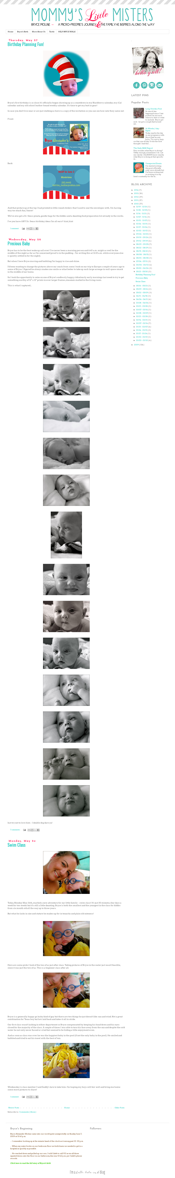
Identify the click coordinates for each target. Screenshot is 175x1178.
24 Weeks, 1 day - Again (152, 129)
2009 (136, 345)
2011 (136, 200)
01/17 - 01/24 (142, 333)
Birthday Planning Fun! (26, 44)
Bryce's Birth (22, 32)
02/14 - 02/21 (142, 320)
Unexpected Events (153, 163)
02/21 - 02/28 (142, 316)
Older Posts (119, 1108)
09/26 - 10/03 (142, 234)
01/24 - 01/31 (142, 330)
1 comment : (15, 228)
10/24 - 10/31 (142, 224)
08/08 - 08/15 (142, 254)
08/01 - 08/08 (142, 258)
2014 (136, 190)
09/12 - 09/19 (142, 241)
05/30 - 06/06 (142, 268)
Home (10, 32)
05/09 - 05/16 (142, 289)
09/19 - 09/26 (142, 237)
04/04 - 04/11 (142, 299)
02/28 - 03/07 (142, 313)
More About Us (38, 32)
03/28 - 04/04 (142, 303)
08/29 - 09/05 (142, 244)
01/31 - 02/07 (142, 327)
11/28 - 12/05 (141, 210)
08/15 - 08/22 (142, 251)
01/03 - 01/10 (142, 340)
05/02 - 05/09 (142, 292)
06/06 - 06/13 (142, 265)
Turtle (51, 32)
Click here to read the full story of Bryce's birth (30, 1163)
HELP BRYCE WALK (67, 32)
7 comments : (15, 830)
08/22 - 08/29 (142, 248)
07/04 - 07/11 (142, 261)
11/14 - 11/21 (141, 213)
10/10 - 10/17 (142, 230)
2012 (136, 197)
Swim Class (17, 844)
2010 (136, 204)
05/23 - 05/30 (142, 271)
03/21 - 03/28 (142, 306)
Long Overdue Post (153, 109)
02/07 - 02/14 (142, 323)
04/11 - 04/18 (142, 296)
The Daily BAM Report (143, 148)
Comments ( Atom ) (27, 1112)
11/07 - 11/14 (141, 217)
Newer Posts (13, 1108)
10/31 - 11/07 (141, 220)
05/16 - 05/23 (142, 286)
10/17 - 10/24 (142, 227)
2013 (136, 193)
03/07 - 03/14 (142, 310)
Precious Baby (19, 243)
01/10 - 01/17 (142, 337)
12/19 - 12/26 (141, 207)
